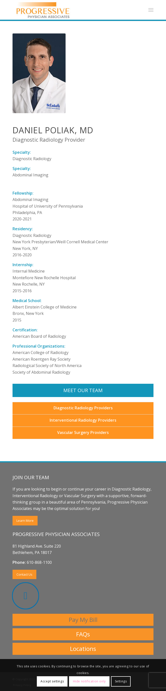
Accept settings (52, 681)
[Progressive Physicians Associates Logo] (69, 10)
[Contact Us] (24, 574)
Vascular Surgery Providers (83, 432)
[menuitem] (150, 10)
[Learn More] (25, 520)
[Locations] (83, 649)
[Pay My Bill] (83, 620)
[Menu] (150, 10)
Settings (121, 681)
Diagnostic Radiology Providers (83, 408)
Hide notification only (89, 681)
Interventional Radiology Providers (83, 420)
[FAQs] (83, 634)
